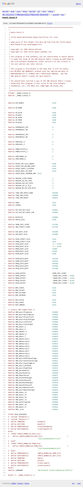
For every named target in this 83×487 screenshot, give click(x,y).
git (38, 11)
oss (62, 14)
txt (73, 483)
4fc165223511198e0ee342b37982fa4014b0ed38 (25, 14)
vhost (51, 11)
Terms (26, 483)
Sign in (78, 4)
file (49, 23)
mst (44, 11)
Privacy (20, 483)
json (79, 483)
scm (19, 11)
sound (56, 14)
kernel (5, 11)
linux (25, 11)
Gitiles (14, 483)
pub (13, 11)
